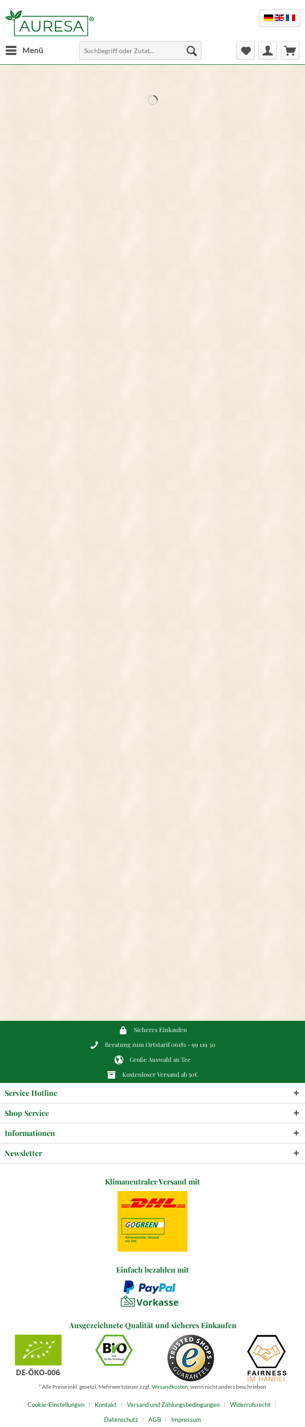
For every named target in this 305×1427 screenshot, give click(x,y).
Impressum (186, 1419)
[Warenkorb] (290, 50)
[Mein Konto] (267, 50)
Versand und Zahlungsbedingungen (173, 1404)
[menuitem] (24, 50)
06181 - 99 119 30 (193, 1044)
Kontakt (106, 1404)
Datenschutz (121, 1419)
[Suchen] (191, 50)
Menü (24, 49)
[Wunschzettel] (245, 50)
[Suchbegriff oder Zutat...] (140, 50)
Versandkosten (170, 1386)
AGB (154, 1419)
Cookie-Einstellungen (56, 1404)
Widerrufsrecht (250, 1404)
